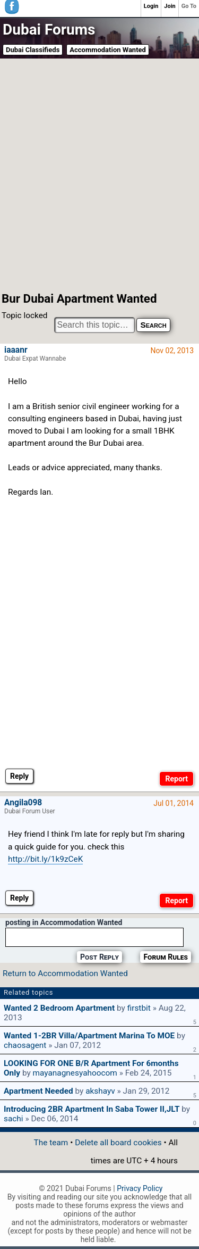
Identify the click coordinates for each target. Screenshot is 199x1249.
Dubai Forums (49, 29)
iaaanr (16, 350)
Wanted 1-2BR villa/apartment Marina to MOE (89, 1035)
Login (151, 6)
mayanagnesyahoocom (75, 1073)
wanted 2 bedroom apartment (59, 1008)
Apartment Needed (38, 1091)
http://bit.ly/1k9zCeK (45, 859)
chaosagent (25, 1045)
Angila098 (23, 802)
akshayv (100, 1091)
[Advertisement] (99, 174)
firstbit (139, 1008)
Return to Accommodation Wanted (65, 973)
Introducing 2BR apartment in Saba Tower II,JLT (91, 1109)
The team (51, 1142)
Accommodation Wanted (108, 50)
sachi (13, 1118)
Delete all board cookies (118, 1142)
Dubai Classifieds (32, 50)
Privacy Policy (139, 1188)
